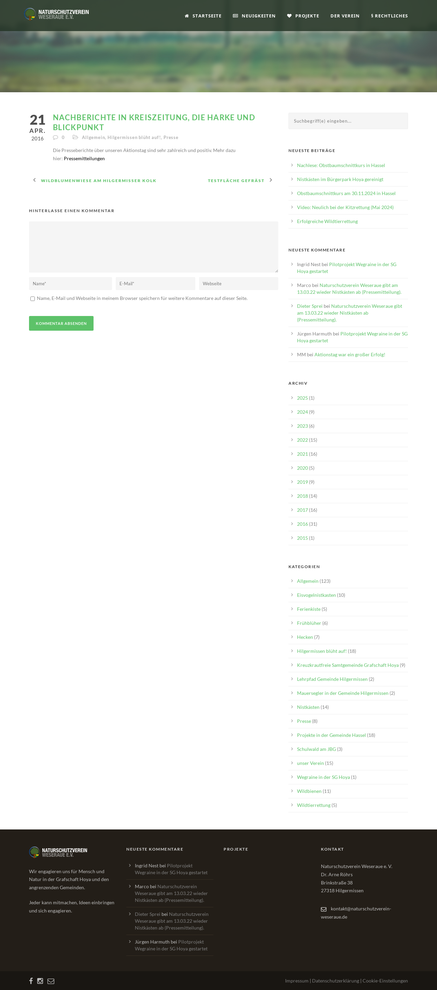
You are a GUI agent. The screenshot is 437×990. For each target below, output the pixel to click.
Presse (171, 137)
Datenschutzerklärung (335, 981)
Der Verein (345, 16)
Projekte (303, 16)
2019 (302, 482)
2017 (302, 510)
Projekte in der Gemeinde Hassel (331, 735)
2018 (302, 496)
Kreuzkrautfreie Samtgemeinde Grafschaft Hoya (348, 665)
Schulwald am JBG (316, 749)
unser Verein (310, 763)
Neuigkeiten (254, 16)
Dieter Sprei (310, 306)
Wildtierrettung (313, 805)
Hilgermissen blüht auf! (134, 137)
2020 (302, 468)
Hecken (305, 637)
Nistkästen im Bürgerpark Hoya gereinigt (340, 179)
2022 (302, 440)
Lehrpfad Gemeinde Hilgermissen (332, 679)
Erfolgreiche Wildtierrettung (327, 221)
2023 (302, 426)
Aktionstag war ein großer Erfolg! (349, 354)
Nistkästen (308, 707)
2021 (302, 454)
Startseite (203, 16)
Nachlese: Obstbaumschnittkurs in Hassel (341, 165)
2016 (302, 524)
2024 (302, 412)
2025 (302, 398)
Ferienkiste (309, 609)
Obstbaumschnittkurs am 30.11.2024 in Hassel (346, 193)
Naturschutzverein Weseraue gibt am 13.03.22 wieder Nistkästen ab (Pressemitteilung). (349, 312)
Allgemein (93, 137)
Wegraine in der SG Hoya (323, 777)
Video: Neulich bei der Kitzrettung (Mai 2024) (345, 207)
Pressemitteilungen (84, 158)
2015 (302, 538)
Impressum (297, 981)
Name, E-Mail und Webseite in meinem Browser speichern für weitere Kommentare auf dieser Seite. (142, 298)
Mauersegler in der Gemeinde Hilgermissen (343, 693)
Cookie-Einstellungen (385, 981)
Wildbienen (309, 791)
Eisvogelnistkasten (316, 595)
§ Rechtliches (389, 16)
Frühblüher (309, 623)
